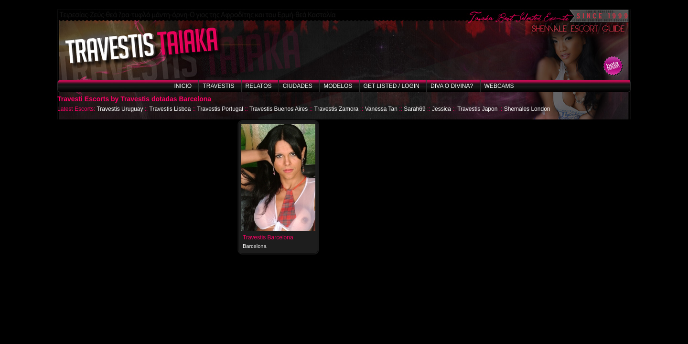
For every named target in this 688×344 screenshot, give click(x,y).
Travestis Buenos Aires (278, 109)
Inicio (183, 86)
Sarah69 (414, 109)
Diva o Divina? (451, 86)
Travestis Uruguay (120, 109)
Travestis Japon (477, 109)
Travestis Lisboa (170, 109)
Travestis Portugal (220, 109)
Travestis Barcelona (268, 237)
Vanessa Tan (381, 109)
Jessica (441, 109)
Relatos (259, 86)
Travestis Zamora (336, 109)
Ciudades (297, 86)
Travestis (218, 86)
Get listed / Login (391, 86)
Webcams (499, 86)
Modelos (337, 86)
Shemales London (527, 109)
